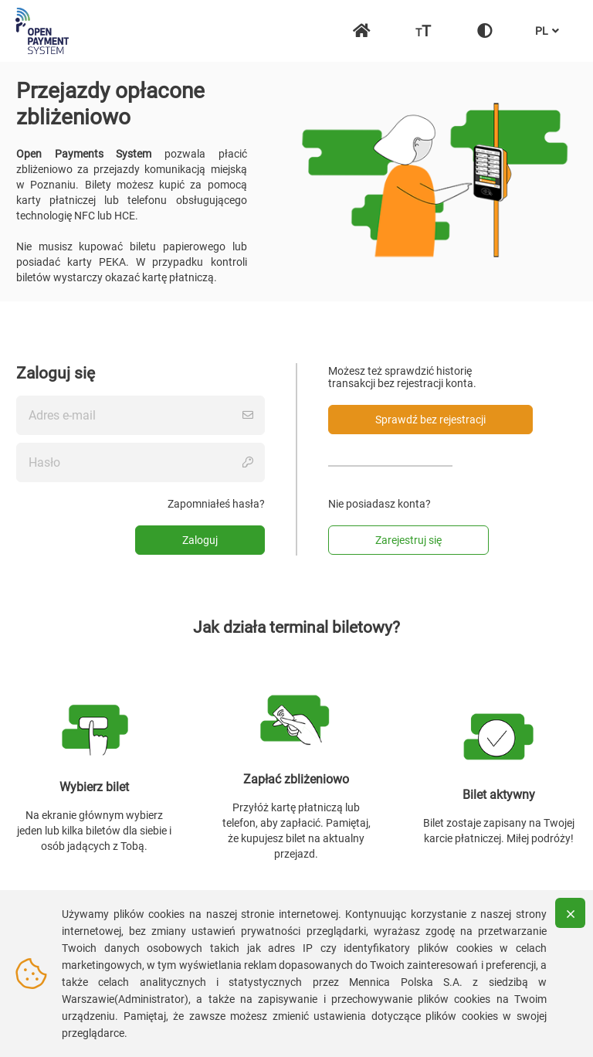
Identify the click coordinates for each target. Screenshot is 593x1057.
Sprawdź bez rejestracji (430, 419)
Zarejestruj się (408, 540)
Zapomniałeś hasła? (216, 504)
